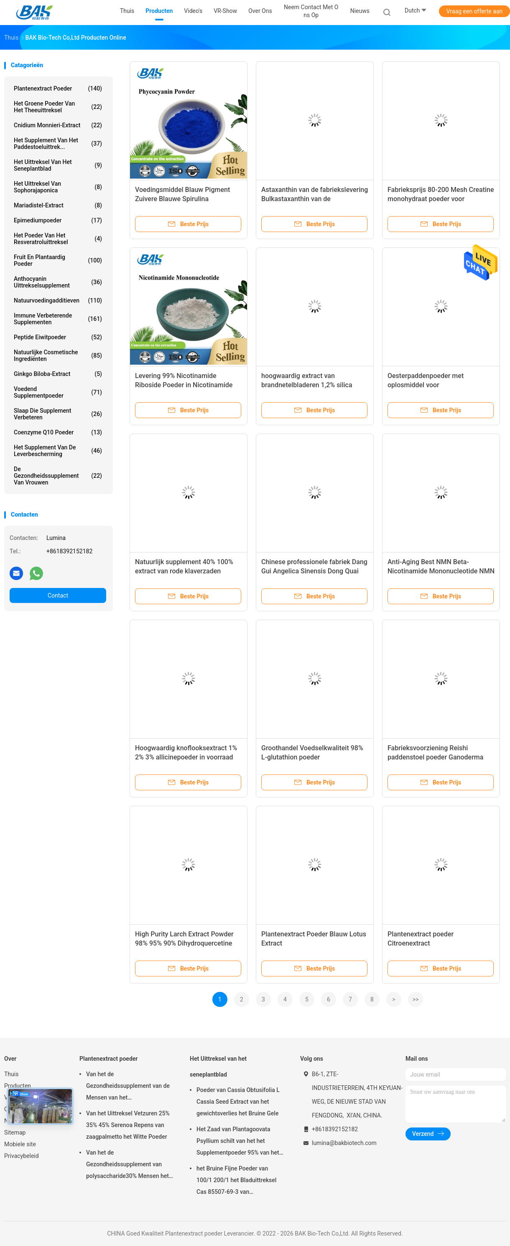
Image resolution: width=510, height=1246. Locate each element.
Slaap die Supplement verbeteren (58, 414)
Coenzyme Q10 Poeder (58, 432)
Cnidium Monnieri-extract (58, 125)
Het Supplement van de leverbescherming (58, 450)
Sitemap (15, 1132)
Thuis (11, 1074)
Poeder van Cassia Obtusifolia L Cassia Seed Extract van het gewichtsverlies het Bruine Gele (238, 1102)
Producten (17, 1085)
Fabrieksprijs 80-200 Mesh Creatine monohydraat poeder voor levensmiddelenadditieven (441, 199)
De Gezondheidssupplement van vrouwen (58, 476)
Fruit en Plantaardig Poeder (58, 260)
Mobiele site (20, 1144)
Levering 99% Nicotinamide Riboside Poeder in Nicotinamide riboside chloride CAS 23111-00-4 (185, 385)
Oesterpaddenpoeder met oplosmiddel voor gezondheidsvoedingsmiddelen (434, 385)
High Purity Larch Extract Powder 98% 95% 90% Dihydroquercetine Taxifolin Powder (184, 943)
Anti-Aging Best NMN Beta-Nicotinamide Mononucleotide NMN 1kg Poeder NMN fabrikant (441, 571)
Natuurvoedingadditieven (58, 300)
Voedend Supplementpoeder (58, 392)
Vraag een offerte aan (474, 11)
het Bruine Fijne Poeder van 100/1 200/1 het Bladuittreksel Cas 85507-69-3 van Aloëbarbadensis (236, 1181)
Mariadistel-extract (58, 205)
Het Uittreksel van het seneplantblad (58, 165)
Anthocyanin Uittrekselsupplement (58, 282)
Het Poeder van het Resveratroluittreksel (58, 238)
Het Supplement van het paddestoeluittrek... (58, 143)
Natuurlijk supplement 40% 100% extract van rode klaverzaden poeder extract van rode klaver (184, 571)
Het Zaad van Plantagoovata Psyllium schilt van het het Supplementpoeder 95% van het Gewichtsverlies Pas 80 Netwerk (238, 1142)
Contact (58, 595)
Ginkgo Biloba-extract (58, 374)
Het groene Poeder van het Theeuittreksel (58, 107)
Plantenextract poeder (58, 88)
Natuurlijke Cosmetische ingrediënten (58, 355)
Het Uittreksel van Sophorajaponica (58, 187)
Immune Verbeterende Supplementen (58, 318)
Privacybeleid (21, 1156)
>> (416, 999)
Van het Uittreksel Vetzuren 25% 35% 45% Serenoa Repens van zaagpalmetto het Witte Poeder (128, 1125)
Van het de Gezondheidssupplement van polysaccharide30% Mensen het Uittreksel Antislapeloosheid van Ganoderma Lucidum (128, 1165)
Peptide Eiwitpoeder (58, 337)
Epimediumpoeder (58, 220)
